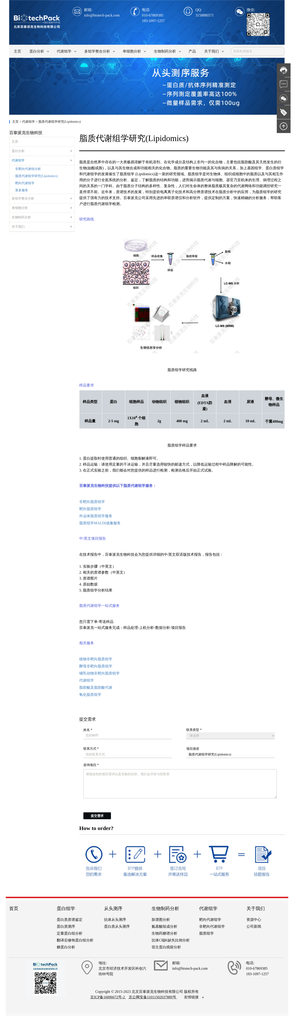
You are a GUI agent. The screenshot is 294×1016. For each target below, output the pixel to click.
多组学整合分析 (23, 198)
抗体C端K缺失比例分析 (171, 940)
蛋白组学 (66, 908)
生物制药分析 (21, 217)
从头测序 (113, 908)
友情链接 (193, 997)
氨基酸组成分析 (164, 926)
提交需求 (97, 816)
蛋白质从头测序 (117, 926)
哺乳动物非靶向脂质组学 (99, 673)
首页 (13, 908)
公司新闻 (253, 926)
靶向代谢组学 (24, 183)
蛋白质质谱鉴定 (69, 920)
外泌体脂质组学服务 (95, 516)
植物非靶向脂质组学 (95, 659)
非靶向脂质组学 (92, 502)
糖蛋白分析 (66, 947)
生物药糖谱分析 (164, 933)
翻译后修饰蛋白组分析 (75, 940)
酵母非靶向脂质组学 (95, 666)
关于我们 (18, 226)
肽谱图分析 (161, 920)
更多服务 (21, 190)
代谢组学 (18, 160)
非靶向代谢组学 (212, 926)
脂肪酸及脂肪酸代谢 (95, 687)
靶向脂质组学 (90, 509)
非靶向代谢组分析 (28, 169)
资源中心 (253, 920)
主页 (16, 121)
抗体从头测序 (115, 920)
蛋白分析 (18, 151)
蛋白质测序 (66, 926)
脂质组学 (206, 933)
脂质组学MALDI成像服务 (100, 523)
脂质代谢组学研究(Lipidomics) (36, 176)
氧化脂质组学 (90, 695)
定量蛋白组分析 (69, 933)
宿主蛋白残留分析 (166, 947)
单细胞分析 (20, 208)
